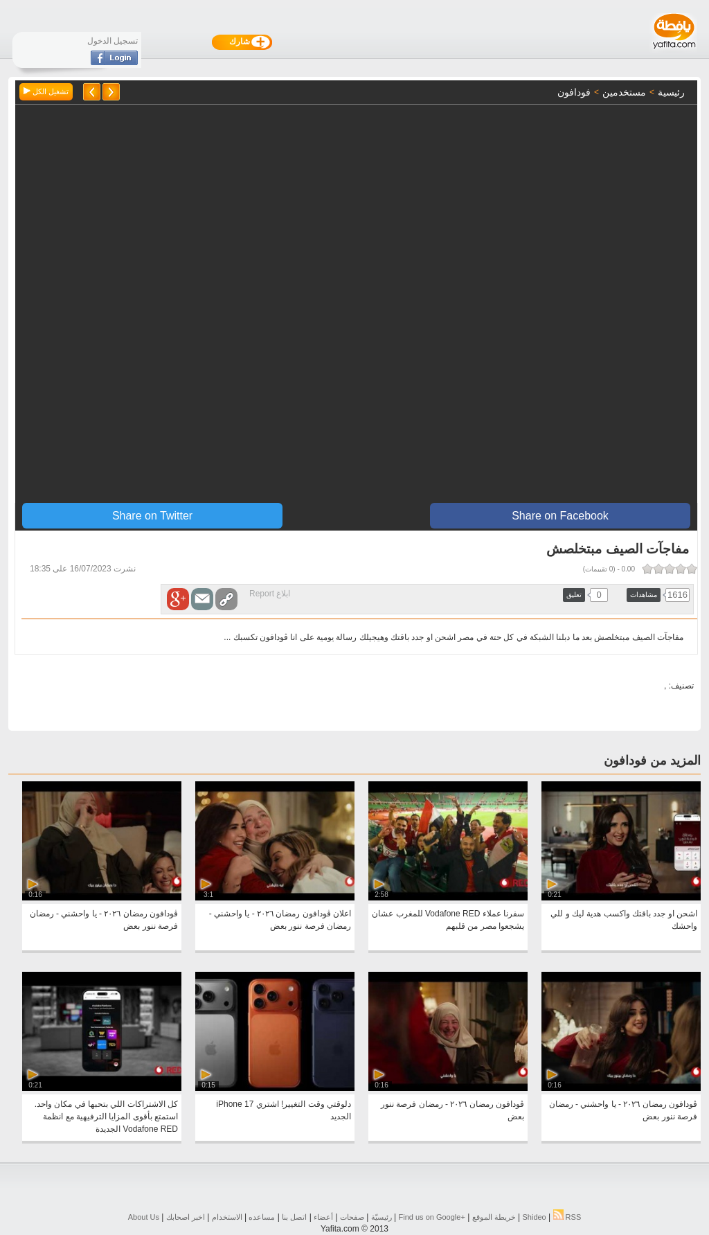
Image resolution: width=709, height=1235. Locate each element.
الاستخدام (227, 1217)
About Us (143, 1217)
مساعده (262, 1217)
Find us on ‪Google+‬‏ (432, 1217)
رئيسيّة (381, 1217)
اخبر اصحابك (185, 1217)
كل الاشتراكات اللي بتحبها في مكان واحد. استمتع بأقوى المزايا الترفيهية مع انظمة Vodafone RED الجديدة (106, 1116)
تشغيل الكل (46, 91)
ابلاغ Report (269, 593)
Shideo (534, 1217)
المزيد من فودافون (652, 760)
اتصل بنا (294, 1217)
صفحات (352, 1217)
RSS (567, 1217)
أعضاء (323, 1217)
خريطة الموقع (494, 1217)
